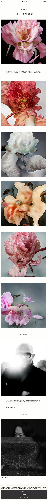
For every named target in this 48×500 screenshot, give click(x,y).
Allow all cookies (24, 491)
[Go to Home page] (24, 1)
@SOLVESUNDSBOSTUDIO (11, 407)
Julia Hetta (4, 477)
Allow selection (24, 497)
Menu (2, 1)
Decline (24, 494)
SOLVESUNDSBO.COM (10, 406)
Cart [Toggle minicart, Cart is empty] (45, 1)
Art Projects (23, 9)
